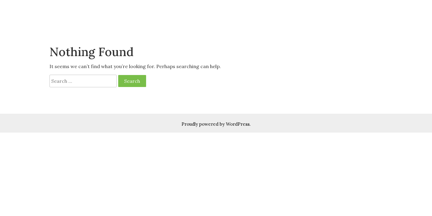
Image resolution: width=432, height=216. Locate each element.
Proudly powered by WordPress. (216, 124)
